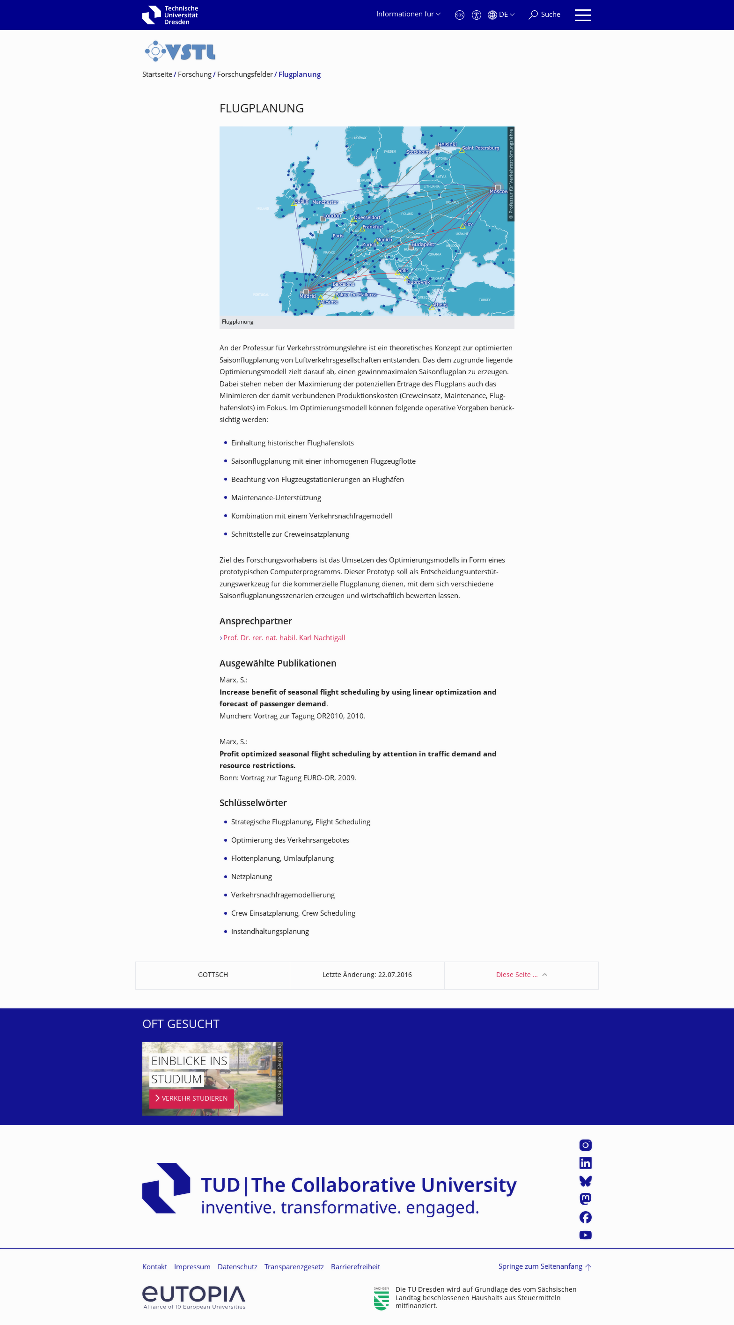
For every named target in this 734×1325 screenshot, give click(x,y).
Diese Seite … (517, 975)
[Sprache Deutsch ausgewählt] (501, 15)
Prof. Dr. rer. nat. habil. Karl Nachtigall (284, 638)
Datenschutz (237, 1267)
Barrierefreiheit (355, 1267)
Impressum (192, 1267)
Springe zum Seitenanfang (540, 1267)
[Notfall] (460, 15)
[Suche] (544, 15)
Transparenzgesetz (294, 1267)
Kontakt (154, 1267)
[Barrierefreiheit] (476, 15)
